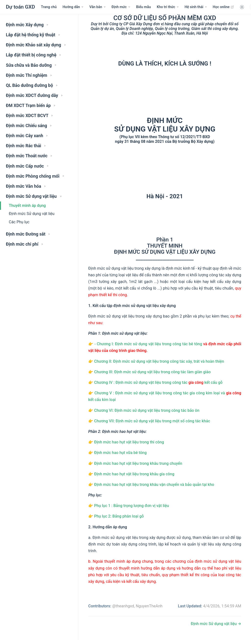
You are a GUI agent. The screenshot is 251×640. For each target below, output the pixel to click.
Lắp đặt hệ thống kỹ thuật (33, 34)
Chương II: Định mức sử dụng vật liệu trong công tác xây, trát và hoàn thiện (159, 361)
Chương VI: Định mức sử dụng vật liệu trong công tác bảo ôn (146, 410)
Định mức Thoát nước (29, 155)
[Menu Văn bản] (97, 7)
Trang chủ (49, 7)
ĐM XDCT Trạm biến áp (30, 105)
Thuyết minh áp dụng (27, 205)
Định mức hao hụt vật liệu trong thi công (129, 442)
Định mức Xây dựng (27, 24)
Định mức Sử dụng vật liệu (34, 196)
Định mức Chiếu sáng (29, 125)
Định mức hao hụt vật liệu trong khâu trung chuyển (138, 463)
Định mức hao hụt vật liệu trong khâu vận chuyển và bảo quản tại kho (154, 484)
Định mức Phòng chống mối (35, 176)
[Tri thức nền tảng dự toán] (167, 7)
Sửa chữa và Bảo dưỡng (31, 65)
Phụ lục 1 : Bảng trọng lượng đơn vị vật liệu (131, 505)
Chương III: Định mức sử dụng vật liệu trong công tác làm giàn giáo (152, 372)
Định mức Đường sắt (28, 234)
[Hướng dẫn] (73, 7)
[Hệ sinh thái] (196, 7)
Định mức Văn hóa (26, 186)
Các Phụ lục (19, 222)
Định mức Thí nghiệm (29, 75)
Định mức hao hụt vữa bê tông (120, 452)
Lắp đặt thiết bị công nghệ (33, 55)
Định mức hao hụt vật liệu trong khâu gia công (134, 474)
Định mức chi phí (24, 244)
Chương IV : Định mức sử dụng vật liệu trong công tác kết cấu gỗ (158, 382)
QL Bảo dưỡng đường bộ (32, 85)
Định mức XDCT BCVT (29, 115)
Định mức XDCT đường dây (34, 95)
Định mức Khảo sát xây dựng (36, 44)
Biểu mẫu (143, 7)
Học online (223, 7)
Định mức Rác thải (26, 145)
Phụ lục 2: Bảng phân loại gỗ (119, 516)
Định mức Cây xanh (27, 135)
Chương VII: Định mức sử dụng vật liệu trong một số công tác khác (152, 421)
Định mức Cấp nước (27, 166)
